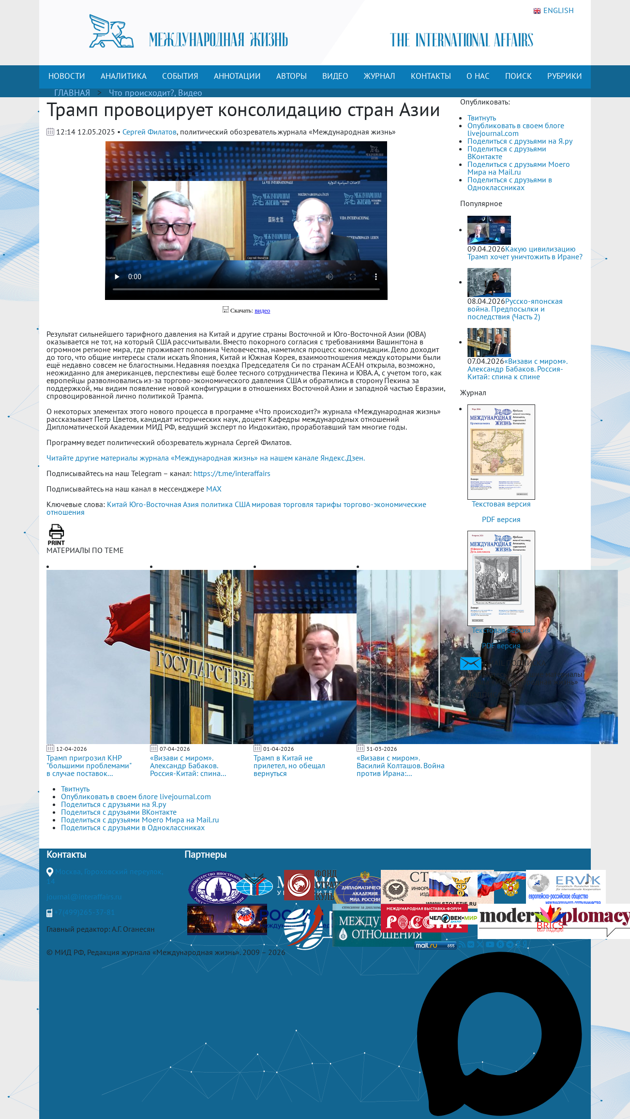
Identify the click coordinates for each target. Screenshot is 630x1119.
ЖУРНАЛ (379, 76)
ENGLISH (553, 10)
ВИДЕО (335, 76)
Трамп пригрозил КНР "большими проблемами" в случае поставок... (88, 765)
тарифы (328, 504)
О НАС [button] (478, 76)
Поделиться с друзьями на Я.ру (519, 141)
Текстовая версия (501, 503)
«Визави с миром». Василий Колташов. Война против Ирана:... (401, 765)
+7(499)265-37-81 (84, 912)
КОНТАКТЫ (431, 76)
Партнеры (205, 854)
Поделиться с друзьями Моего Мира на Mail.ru (518, 168)
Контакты (66, 854)
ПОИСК (518, 76)
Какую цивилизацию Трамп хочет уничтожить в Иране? (525, 252)
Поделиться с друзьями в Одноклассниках (509, 183)
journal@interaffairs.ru (84, 896)
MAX (214, 488)
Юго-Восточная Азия (164, 504)
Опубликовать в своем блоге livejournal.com (515, 129)
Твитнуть (481, 117)
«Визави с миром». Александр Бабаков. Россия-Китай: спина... (188, 765)
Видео (190, 92)
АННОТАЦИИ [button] (237, 76)
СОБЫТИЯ (180, 76)
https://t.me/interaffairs (232, 473)
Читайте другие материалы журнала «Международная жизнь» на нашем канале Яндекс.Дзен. (205, 458)
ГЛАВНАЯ (72, 92)
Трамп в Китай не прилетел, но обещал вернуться (289, 765)
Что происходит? (141, 92)
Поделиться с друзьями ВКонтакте (506, 152)
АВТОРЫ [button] (291, 76)
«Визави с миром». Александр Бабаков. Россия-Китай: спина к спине (517, 368)
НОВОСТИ (66, 76)
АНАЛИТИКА (124, 76)
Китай (117, 504)
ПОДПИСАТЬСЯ (492, 695)
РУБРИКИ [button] (564, 76)
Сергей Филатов (149, 131)
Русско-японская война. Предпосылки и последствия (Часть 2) (515, 308)
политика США (225, 504)
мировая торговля (283, 504)
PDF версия (501, 519)
